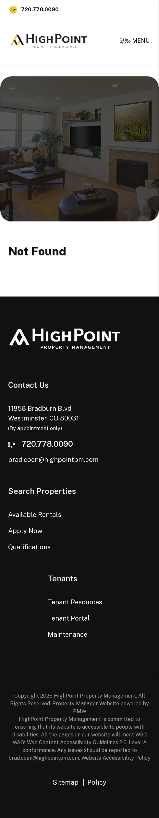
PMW (79, 711)
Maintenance (67, 634)
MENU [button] (135, 40)
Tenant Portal (69, 618)
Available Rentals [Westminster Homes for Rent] (34, 515)
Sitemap (66, 782)
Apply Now (25, 531)
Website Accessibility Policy (116, 758)
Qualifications (29, 547)
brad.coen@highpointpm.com (53, 460)
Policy (96, 782)
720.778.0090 (40, 9)
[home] (48, 40)
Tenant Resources (75, 602)
